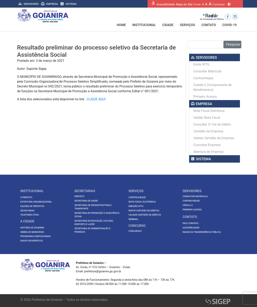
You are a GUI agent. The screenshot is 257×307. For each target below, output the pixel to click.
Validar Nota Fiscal (206, 118)
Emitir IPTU (201, 64)
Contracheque (203, 78)
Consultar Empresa (207, 145)
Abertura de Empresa (208, 152)
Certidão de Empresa (208, 131)
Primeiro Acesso (205, 96)
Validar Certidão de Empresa (213, 138)
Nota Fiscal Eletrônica (208, 111)
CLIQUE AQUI (96, 99)
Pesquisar (233, 44)
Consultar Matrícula (207, 71)
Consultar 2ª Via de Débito (212, 124)
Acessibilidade (165, 4)
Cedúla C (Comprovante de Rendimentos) (212, 87)
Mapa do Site (184, 4)
